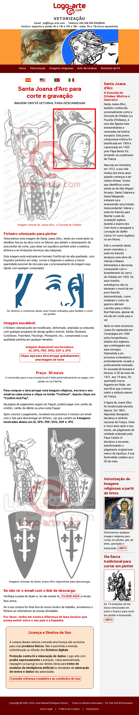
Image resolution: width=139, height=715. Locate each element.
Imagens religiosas (61, 68)
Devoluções (92, 708)
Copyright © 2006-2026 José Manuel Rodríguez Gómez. (39, 703)
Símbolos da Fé (110, 68)
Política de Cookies (69, 708)
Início (22, 68)
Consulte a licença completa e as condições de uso (45, 678)
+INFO (122, 548)
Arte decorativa (87, 68)
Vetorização (37, 68)
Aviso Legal (46, 708)
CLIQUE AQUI (70, 596)
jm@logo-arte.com (54, 23)
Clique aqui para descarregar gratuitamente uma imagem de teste (49, 357)
